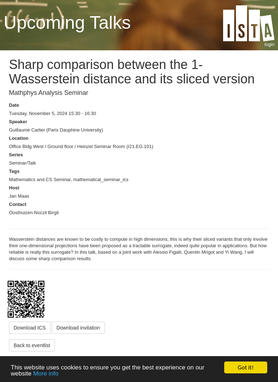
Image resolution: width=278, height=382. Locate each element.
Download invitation (78, 328)
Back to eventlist (32, 345)
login (269, 44)
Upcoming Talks (67, 22)
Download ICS (30, 328)
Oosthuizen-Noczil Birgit (34, 212)
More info (45, 374)
